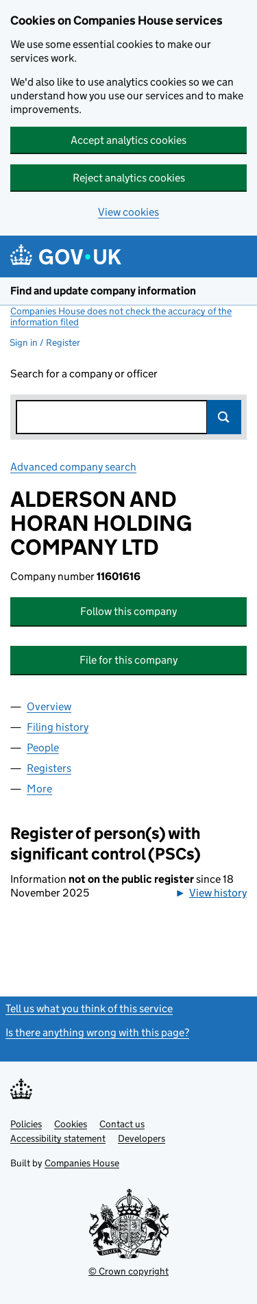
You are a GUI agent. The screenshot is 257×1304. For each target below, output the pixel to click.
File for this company (128, 659)
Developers (141, 1138)
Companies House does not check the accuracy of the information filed (121, 316)
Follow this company (128, 611)
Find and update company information (103, 290)
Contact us (122, 1124)
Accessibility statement (58, 1138)
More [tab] (39, 788)
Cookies (70, 1124)
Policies (26, 1124)
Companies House (82, 1163)
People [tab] (43, 747)
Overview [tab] (49, 706)
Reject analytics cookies (129, 177)
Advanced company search (73, 466)
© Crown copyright (128, 1271)
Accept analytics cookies (128, 140)
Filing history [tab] (57, 727)
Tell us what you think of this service (89, 1008)
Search (224, 417)
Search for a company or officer (84, 373)
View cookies (128, 211)
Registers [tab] (49, 768)
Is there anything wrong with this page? (97, 1032)
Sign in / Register (45, 342)
